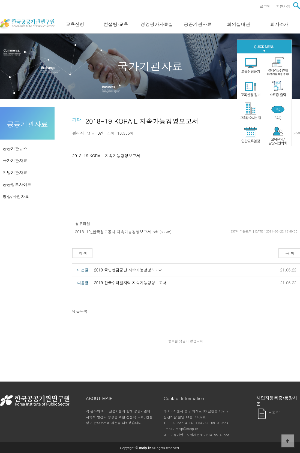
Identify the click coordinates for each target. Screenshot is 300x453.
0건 (99, 133)
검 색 (82, 253)
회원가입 (283, 6)
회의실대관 (238, 24)
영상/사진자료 (16, 196)
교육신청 (75, 24)
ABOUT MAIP (99, 398)
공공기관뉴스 (15, 148)
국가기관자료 (15, 160)
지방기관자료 (15, 172)
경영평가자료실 (157, 24)
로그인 (265, 6)
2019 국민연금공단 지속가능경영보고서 (128, 270)
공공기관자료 (198, 24)
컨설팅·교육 (116, 24)
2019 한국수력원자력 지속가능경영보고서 (130, 282)
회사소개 (279, 24)
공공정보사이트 (17, 184)
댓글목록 (80, 311)
